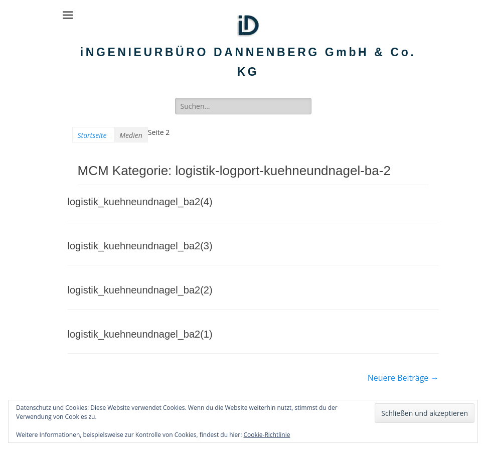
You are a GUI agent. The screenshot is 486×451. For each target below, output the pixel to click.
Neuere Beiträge (403, 377)
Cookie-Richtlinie (267, 434)
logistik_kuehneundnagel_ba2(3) (140, 245)
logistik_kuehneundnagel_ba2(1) (140, 334)
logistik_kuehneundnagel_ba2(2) (140, 289)
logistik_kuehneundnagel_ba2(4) (140, 201)
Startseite (92, 135)
